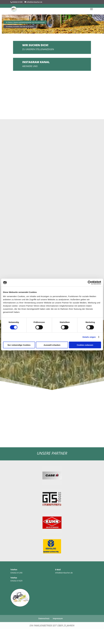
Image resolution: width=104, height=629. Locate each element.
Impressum (58, 618)
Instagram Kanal (36, 62)
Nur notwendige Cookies (19, 345)
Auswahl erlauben (52, 345)
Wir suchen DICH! (35, 45)
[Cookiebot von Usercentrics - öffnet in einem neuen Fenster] (89, 283)
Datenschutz (43, 618)
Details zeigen (89, 337)
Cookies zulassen (85, 345)
